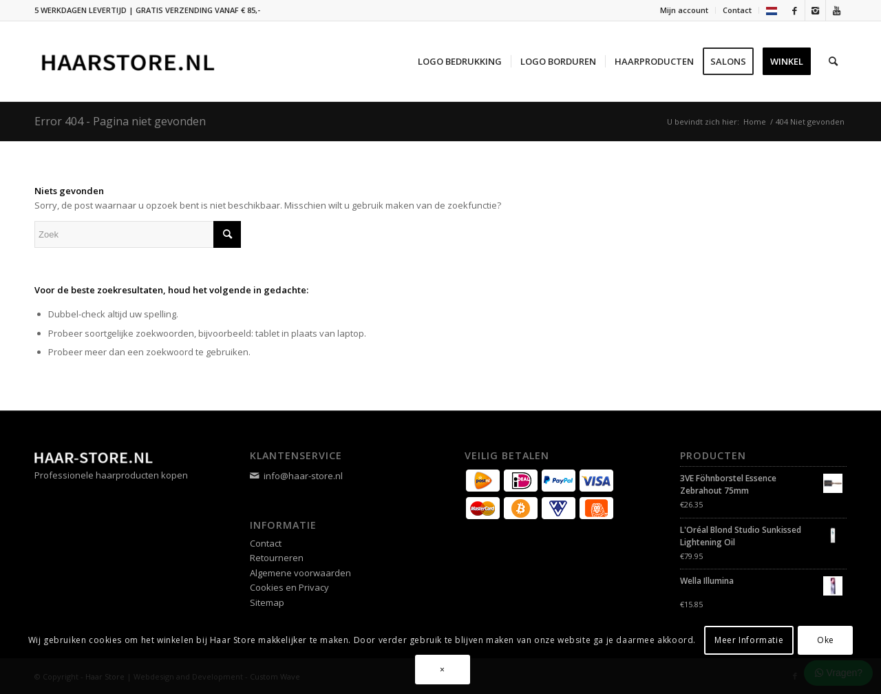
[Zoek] (833, 61)
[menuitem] (684, 10)
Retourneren (277, 557)
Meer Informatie (748, 640)
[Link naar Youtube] (836, 10)
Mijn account (684, 10)
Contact (737, 10)
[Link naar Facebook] (795, 10)
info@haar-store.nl (303, 476)
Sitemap (267, 602)
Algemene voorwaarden (300, 573)
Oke (825, 640)
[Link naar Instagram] (815, 10)
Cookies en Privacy (289, 587)
